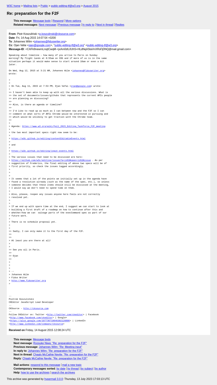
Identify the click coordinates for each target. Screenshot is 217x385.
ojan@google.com (40, 45)
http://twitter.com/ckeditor (65, 314)
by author (100, 368)
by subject (87, 368)
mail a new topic (72, 364)
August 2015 (90, 5)
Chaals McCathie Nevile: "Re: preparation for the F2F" (65, 354)
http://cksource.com (35, 308)
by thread (73, 368)
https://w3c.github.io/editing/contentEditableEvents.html (49, 138)
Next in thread (104, 24)
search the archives (63, 372)
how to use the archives (35, 372)
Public (44, 5)
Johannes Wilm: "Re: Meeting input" (60, 346)
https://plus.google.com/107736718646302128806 (40, 320)
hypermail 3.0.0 (53, 379)
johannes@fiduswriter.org (49, 41)
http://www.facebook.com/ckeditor (31, 317)
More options (73, 20)
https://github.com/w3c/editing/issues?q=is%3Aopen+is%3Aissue (51, 160)
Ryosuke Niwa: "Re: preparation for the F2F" (60, 343)
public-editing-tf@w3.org (65, 5)
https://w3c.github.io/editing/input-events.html (43, 151)
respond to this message (45, 364)
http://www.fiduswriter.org (29, 280)
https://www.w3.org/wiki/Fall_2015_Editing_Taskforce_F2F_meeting (63, 126)
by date (60, 368)
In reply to (88, 24)
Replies (119, 24)
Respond (58, 20)
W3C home (13, 5)
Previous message (69, 24)
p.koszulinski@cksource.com (56, 33)
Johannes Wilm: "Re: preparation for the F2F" (55, 350)
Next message (47, 24)
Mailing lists (30, 5)
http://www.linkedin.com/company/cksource (36, 324)
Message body (42, 20)
